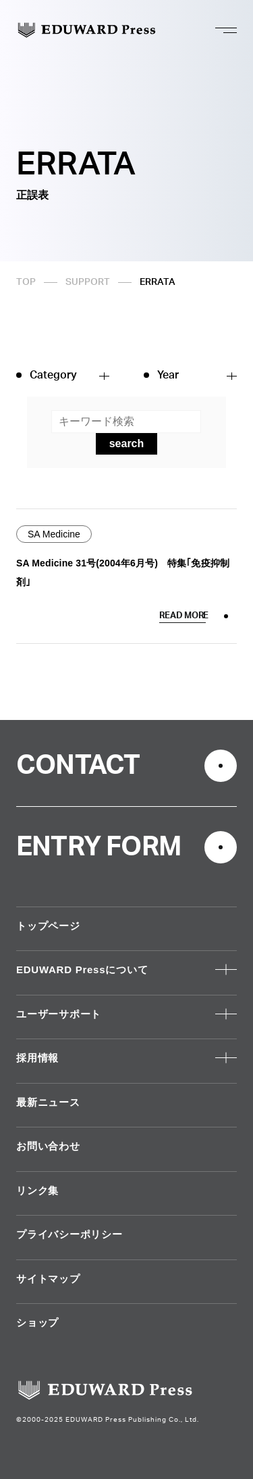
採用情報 (37, 1057)
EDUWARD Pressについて (82, 969)
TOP (26, 282)
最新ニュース (48, 1102)
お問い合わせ (48, 1146)
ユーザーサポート (58, 1014)
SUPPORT (87, 282)
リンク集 (37, 1190)
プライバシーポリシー (69, 1234)
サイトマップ (48, 1278)
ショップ (37, 1322)
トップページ (48, 925)
